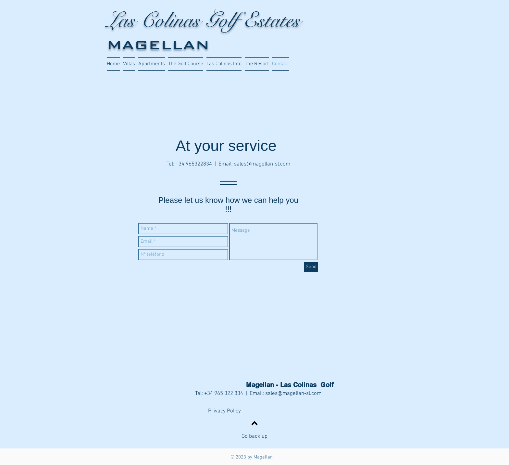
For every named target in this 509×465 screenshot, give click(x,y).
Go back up (254, 436)
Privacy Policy (224, 411)
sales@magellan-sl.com (262, 164)
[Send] (311, 267)
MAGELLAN (158, 44)
